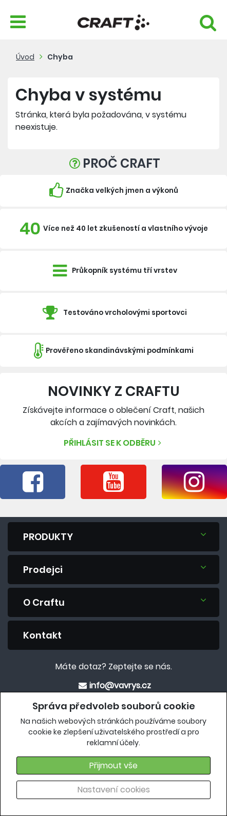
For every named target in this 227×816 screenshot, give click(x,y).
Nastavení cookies (114, 789)
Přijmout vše (113, 765)
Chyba (60, 57)
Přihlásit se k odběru (114, 443)
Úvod (25, 57)
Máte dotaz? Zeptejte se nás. (113, 666)
